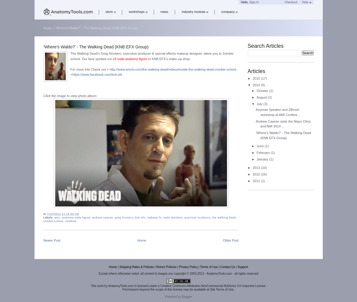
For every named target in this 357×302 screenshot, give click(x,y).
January (263, 159)
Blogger (187, 296)
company (229, 12)
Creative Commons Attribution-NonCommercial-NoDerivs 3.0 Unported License (212, 286)
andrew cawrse (102, 217)
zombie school (53, 221)
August (262, 97)
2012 (257, 174)
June (261, 146)
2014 (257, 85)
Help (306, 2)
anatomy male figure (76, 217)
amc (57, 217)
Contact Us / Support (234, 267)
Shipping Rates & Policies (137, 267)
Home (141, 240)
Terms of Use (209, 267)
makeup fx (154, 217)
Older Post (231, 240)
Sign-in (254, 2)
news (164, 12)
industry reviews (195, 12)
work (100, 286)
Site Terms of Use (222, 289)
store (111, 12)
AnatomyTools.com (121, 286)
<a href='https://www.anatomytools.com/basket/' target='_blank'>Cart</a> (272, 2)
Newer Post (52, 240)
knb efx (140, 217)
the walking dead (224, 217)
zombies (71, 221)
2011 (257, 181)
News (48, 28)
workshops (138, 12)
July (260, 104)
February (264, 152)
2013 (257, 167)
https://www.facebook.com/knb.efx (97, 74)
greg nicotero (124, 217)
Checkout (291, 2)
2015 (257, 78)
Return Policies (166, 267)
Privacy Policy (188, 267)
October (263, 91)
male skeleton (173, 217)
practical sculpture (197, 217)
